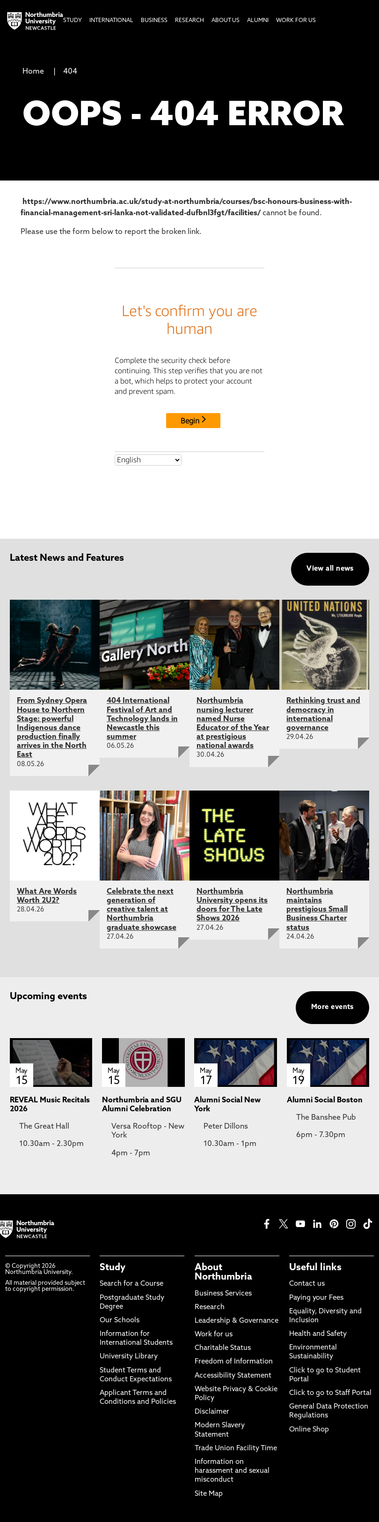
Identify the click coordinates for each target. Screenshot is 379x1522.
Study (112, 1268)
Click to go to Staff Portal (330, 1393)
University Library (129, 1356)
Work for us (214, 1334)
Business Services (223, 1293)
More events (332, 1007)
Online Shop (309, 1429)
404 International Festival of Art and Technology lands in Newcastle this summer (142, 719)
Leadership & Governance (236, 1321)
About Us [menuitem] (225, 20)
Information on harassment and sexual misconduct (232, 1471)
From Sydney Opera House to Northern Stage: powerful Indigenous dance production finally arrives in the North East (52, 728)
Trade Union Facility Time (236, 1448)
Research (210, 1307)
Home (33, 71)
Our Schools (119, 1320)
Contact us (307, 1284)
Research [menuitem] (189, 20)
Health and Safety (318, 1334)
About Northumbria (223, 1272)
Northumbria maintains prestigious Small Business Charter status (317, 910)
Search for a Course (131, 1284)
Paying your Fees (316, 1298)
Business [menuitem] (154, 20)
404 (70, 71)
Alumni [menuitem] (258, 20)
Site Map (209, 1494)
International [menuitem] (111, 20)
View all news (330, 569)
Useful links (315, 1268)
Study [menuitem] (72, 20)
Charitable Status (223, 1348)
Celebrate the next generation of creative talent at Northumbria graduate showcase (141, 910)
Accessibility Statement (233, 1375)
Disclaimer (212, 1412)
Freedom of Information (234, 1361)
